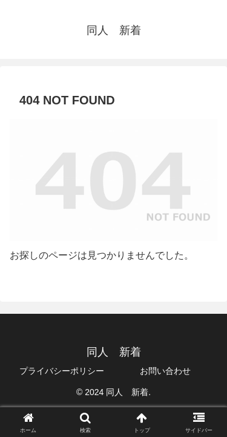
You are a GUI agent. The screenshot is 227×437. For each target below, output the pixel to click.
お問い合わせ (165, 371)
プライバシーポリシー (61, 371)
